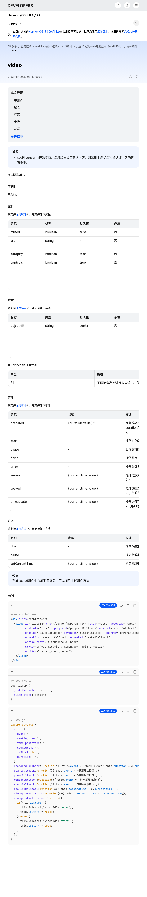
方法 (17, 128)
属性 (17, 107)
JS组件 (68, 46)
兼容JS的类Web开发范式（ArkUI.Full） (99, 46)
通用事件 (21, 405)
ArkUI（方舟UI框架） (47, 46)
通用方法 (21, 528)
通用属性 (21, 214)
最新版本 (102, 31)
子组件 (18, 101)
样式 (17, 114)
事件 (17, 121)
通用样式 (21, 308)
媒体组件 (132, 46)
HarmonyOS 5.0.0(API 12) (44, 31)
